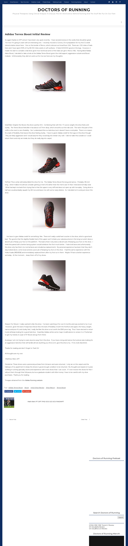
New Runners (25, 2)
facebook (8, 402)
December (97, 260)
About (86, 2)
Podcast (66, 2)
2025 (93, 237)
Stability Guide (35, 2)
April (95, 277)
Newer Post (12, 431)
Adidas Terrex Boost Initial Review (105, 275)
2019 (93, 249)
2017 (93, 254)
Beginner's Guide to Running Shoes (102, 166)
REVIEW (70, 258)
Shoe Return (50, 399)
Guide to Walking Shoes (97, 167)
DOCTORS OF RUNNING (64, 9)
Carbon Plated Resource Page (100, 161)
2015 (93, 258)
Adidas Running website (33, 392)
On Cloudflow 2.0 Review (98, 101)
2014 (93, 283)
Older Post (76, 431)
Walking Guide (57, 2)
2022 (93, 243)
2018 (93, 252)
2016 (93, 256)
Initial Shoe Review (37, 399)
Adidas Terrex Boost (15, 399)
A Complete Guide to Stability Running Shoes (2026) (105, 156)
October (96, 262)
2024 (94, 239)
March (95, 279)
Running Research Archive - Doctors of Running (106, 164)
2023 (93, 241)
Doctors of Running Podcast (99, 159)
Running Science (76, 2)
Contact (92, 2)
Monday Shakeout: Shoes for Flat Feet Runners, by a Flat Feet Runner (110, 181)
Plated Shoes (46, 2)
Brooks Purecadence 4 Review (104, 273)
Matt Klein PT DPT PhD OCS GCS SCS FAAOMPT (44, 412)
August (96, 264)
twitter (18, 402)
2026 (93, 235)
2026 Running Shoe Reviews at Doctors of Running (104, 153)
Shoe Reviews (14, 2)
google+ (26, 402)
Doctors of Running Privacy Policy (59, 509)
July (94, 266)
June (95, 268)
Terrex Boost (60, 399)
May (95, 270)
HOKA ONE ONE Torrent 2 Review (101, 97)
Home (5, 2)
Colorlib (72, 541)
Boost (26, 399)
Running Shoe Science (97, 162)
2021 (93, 245)
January (96, 281)
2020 (94, 247)
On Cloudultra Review (97, 99)
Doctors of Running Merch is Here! (106, 136)
